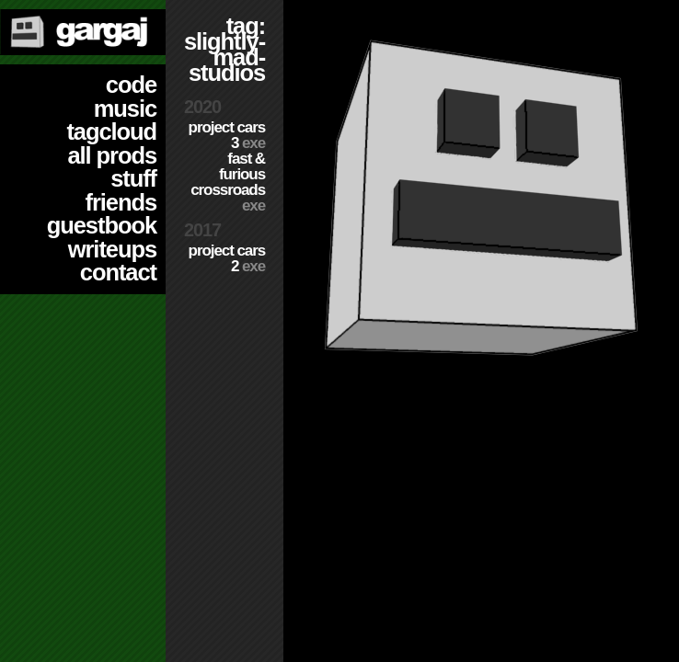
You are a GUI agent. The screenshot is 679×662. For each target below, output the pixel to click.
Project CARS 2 (227, 258)
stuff (133, 178)
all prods (111, 155)
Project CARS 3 (227, 135)
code (131, 84)
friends (121, 202)
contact (118, 272)
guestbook (101, 225)
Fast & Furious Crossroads (227, 182)
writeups (112, 249)
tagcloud (111, 131)
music (125, 108)
